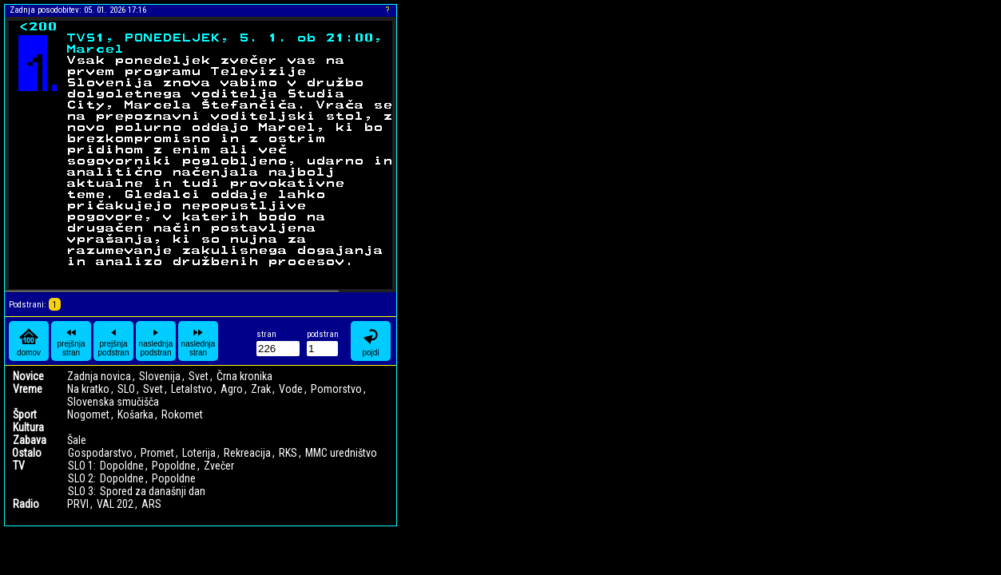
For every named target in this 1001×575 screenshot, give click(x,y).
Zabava (29, 440)
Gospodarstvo (100, 452)
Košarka (135, 414)
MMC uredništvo (341, 452)
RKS (288, 452)
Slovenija (160, 376)
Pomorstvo (336, 389)
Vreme (27, 389)
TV (18, 465)
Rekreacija (247, 452)
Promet (157, 452)
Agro (231, 389)
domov (29, 341)
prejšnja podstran (113, 341)
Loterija (199, 452)
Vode (291, 389)
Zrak (261, 389)
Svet (199, 376)
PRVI (78, 504)
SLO (126, 389)
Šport (24, 414)
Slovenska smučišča (113, 401)
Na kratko (88, 389)
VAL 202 (115, 504)
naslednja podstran (156, 341)
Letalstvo (192, 389)
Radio (26, 504)
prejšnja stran (71, 341)
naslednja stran (198, 341)
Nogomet (88, 414)
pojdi (370, 341)
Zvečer (219, 465)
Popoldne (174, 465)
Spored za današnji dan (152, 491)
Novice (28, 376)
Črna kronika (244, 376)
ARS (151, 504)
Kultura (28, 427)
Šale (76, 440)
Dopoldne (122, 465)
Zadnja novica (99, 376)
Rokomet (182, 414)
